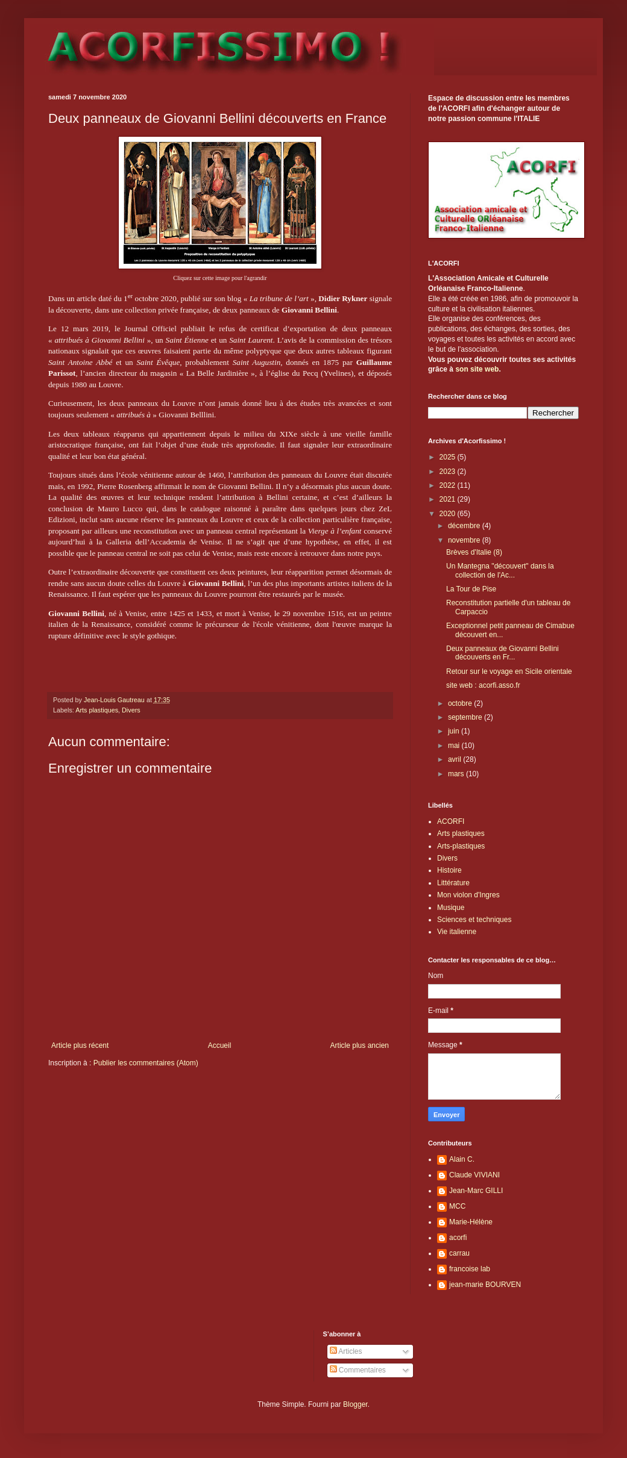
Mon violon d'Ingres (468, 895)
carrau (459, 1253)
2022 (449, 485)
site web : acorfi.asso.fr (483, 685)
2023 (449, 471)
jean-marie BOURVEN (485, 1284)
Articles (346, 1351)
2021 (449, 499)
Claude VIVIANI (474, 1175)
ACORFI (450, 821)
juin (454, 731)
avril (455, 759)
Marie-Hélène (471, 1222)
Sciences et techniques (474, 919)
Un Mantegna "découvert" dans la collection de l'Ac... (500, 570)
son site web (477, 369)
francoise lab (469, 1269)
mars (457, 774)
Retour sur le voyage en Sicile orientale (509, 671)
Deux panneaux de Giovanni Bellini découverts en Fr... (502, 652)
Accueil (220, 1045)
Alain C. (461, 1159)
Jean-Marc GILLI (476, 1190)
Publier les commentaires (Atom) (145, 1063)
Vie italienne (456, 931)
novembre (465, 540)
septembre (466, 717)
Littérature (453, 883)
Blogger (355, 1404)
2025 (449, 457)
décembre (465, 526)
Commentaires (358, 1370)
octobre (461, 703)
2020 (449, 513)
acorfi (458, 1237)
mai (455, 745)
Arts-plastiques (461, 846)
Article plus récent (80, 1045)
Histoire (449, 870)
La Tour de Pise (471, 589)
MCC (457, 1206)
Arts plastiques (96, 710)
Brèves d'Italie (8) (474, 552)
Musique (450, 907)
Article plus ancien (359, 1045)
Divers (131, 710)
